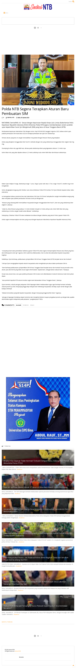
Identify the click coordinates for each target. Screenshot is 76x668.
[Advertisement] (38, 39)
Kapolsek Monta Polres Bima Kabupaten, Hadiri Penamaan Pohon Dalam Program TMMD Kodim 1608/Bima (38, 534)
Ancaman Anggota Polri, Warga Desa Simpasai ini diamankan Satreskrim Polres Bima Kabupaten (37, 510)
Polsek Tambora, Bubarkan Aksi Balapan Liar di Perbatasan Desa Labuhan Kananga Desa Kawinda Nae (35, 583)
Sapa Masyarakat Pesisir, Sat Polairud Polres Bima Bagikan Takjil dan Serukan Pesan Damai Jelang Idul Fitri (36, 558)
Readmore (19, 469)
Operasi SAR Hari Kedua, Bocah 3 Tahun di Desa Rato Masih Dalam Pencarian (36, 487)
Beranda (21, 657)
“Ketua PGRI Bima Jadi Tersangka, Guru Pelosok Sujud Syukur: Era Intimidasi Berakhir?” (35, 607)
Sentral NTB (18, 651)
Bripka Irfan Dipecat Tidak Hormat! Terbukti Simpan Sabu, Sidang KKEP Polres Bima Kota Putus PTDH (36, 462)
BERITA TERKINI (7, 622)
